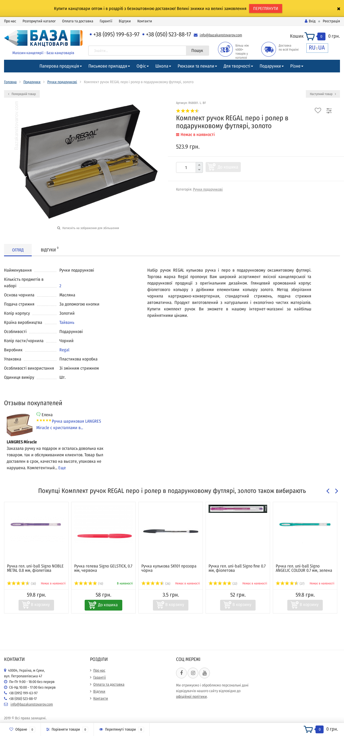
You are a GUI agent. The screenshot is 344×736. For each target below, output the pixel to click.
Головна (10, 82)
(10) (88, 584)
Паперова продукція (59, 66)
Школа (161, 66)
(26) (155, 584)
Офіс (141, 66)
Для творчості (237, 66)
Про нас (10, 21)
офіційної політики (191, 696)
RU (312, 47)
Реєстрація (331, 21)
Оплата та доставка (77, 21)
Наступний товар (323, 94)
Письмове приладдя (107, 66)
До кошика (228, 167)
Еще (62, 467)
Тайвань (66, 322)
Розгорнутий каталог (39, 21)
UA (321, 47)
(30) (21, 584)
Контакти (144, 21)
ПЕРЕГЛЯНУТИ (265, 8)
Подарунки (270, 66)
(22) (223, 584)
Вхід (310, 21)
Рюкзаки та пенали (196, 66)
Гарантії (106, 21)
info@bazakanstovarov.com (221, 35)
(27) (290, 584)
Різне (295, 66)
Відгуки (125, 21)
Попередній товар (22, 94)
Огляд (18, 250)
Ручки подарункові (62, 82)
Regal (64, 349)
